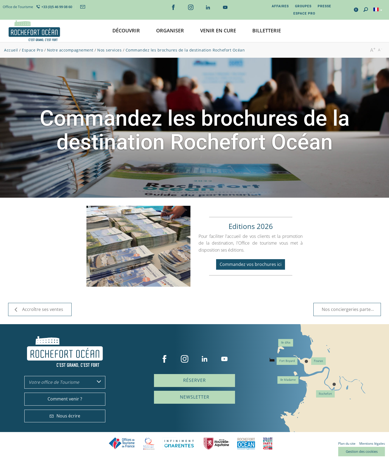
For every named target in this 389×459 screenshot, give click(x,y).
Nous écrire (64, 416)
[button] (126, 31)
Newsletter (194, 397)
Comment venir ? (65, 399)
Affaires (280, 6)
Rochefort (325, 394)
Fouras (318, 361)
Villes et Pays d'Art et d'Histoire (267, 443)
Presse (324, 6)
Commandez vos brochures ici (250, 264)
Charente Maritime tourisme (179, 443)
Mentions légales (372, 443)
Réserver (194, 380)
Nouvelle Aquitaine (216, 443)
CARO (246, 443)
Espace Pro (304, 13)
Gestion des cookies (362, 451)
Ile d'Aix (285, 342)
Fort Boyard (287, 361)
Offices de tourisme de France (122, 443)
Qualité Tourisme (149, 443)
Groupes (303, 6)
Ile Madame (288, 380)
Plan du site (347, 443)
